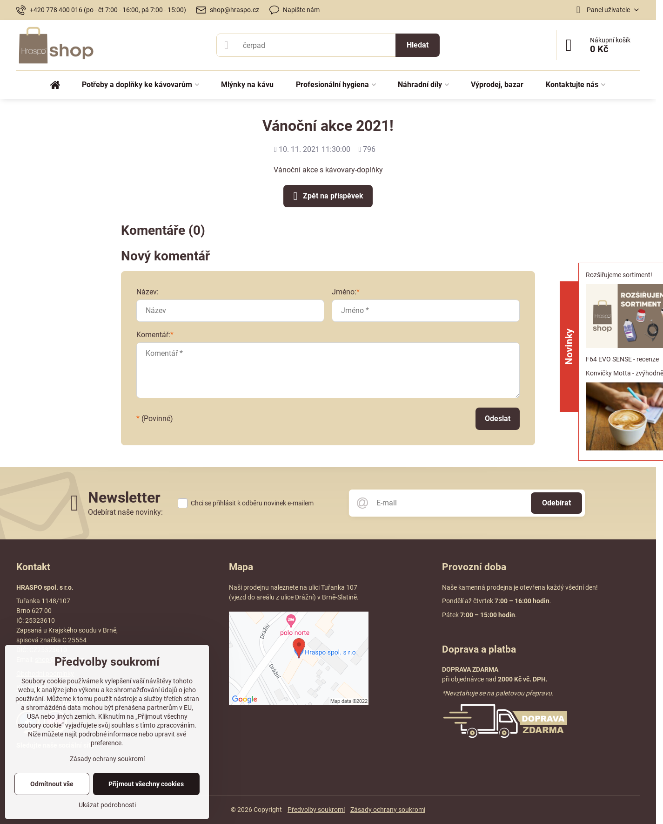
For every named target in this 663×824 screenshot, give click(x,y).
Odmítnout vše (52, 784)
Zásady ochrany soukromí (387, 809)
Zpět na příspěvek (326, 196)
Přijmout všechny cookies (146, 784)
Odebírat (556, 502)
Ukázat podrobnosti (107, 805)
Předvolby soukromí (316, 809)
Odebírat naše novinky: (125, 512)
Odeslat (497, 418)
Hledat (418, 45)
